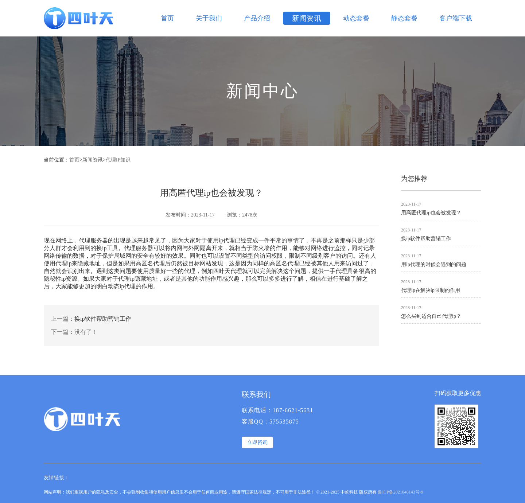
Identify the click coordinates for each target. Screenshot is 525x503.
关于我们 (209, 18)
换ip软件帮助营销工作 (102, 319)
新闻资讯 (306, 18)
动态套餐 (356, 18)
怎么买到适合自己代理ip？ (431, 316)
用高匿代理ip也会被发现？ (431, 212)
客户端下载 (455, 18)
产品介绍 (257, 18)
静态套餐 (404, 18)
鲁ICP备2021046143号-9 (400, 492)
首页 (167, 18)
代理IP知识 (118, 160)
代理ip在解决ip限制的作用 (430, 290)
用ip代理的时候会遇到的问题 (433, 264)
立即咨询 (257, 442)
